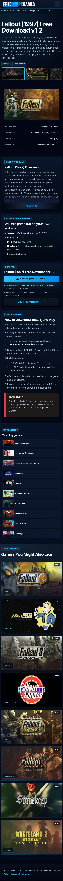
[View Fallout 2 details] (31, 579)
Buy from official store (30, 301)
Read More (31, 206)
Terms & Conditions (20, 874)
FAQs (22, 401)
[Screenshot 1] (13, 73)
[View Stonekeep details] (31, 800)
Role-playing (15, 11)
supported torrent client (22, 344)
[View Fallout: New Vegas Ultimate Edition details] (31, 763)
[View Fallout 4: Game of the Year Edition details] (31, 616)
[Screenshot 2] (37, 73)
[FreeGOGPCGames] (19, 4)
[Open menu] (57, 4)
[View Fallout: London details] (31, 690)
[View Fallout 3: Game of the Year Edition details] (31, 653)
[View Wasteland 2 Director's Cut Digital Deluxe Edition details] (31, 837)
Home (3, 11)
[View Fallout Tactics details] (31, 727)
